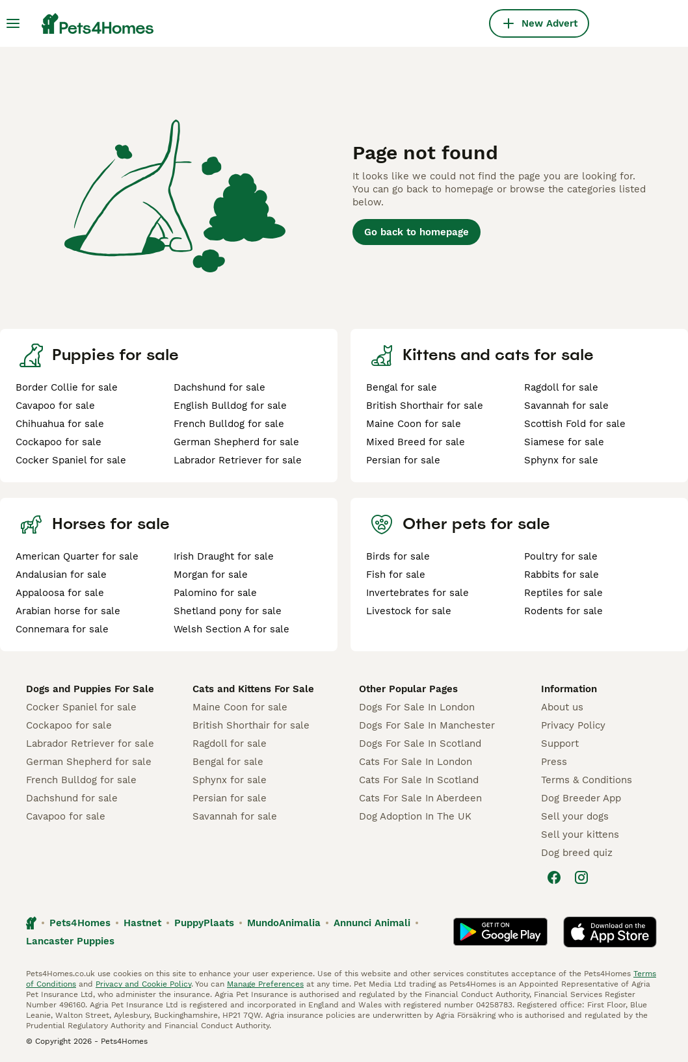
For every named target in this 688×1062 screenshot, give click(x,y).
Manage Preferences (265, 984)
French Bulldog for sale (229, 424)
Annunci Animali (372, 923)
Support (560, 743)
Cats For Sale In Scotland (419, 780)
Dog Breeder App (581, 798)
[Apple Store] (610, 932)
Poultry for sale (561, 556)
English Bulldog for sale (230, 405)
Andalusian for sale (61, 574)
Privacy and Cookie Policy (143, 984)
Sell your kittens (580, 834)
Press (554, 762)
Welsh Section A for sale (231, 629)
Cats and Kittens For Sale (253, 689)
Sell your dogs (575, 816)
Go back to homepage (416, 232)
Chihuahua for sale (60, 424)
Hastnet (142, 923)
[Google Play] (500, 932)
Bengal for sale (401, 387)
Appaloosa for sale (60, 593)
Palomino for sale (215, 593)
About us (562, 707)
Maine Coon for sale (413, 424)
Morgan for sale (211, 574)
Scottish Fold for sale (575, 424)
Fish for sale (395, 574)
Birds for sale (398, 556)
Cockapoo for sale (58, 442)
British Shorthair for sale (424, 405)
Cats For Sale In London (415, 762)
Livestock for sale (408, 611)
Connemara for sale (62, 629)
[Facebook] (554, 877)
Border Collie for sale (67, 387)
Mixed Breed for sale (415, 442)
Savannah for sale (566, 405)
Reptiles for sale (563, 593)
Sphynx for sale (561, 460)
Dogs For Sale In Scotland (420, 743)
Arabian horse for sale (68, 611)
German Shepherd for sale (236, 442)
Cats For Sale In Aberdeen (420, 798)
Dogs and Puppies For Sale (90, 689)
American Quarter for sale (77, 556)
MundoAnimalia (284, 923)
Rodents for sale (563, 611)
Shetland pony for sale (228, 611)
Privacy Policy (573, 725)
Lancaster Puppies (70, 941)
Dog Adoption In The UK (415, 816)
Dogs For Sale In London (417, 707)
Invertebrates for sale (417, 593)
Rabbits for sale (561, 574)
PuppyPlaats (204, 923)
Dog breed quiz (577, 853)
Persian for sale (403, 460)
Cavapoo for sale (55, 405)
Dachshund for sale (219, 387)
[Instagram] (581, 877)
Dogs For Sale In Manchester (427, 725)
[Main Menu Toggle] (13, 23)
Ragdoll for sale (561, 387)
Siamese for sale (564, 442)
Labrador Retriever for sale (238, 460)
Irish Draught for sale (224, 556)
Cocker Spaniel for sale (71, 460)
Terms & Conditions (586, 780)
